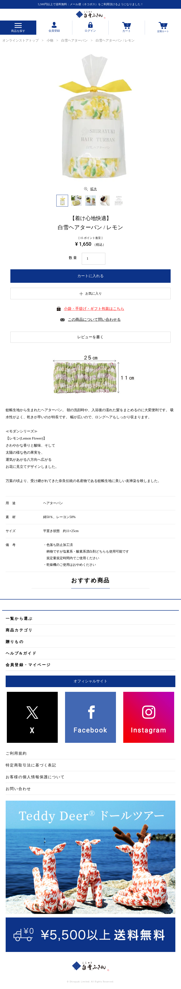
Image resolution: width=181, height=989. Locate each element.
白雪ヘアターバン (74, 40)
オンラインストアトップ (20, 40)
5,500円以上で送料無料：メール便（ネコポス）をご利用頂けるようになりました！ (90, 4)
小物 (50, 40)
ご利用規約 (16, 753)
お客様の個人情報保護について (35, 777)
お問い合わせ (18, 789)
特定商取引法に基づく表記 (31, 765)
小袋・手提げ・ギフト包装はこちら (94, 309)
